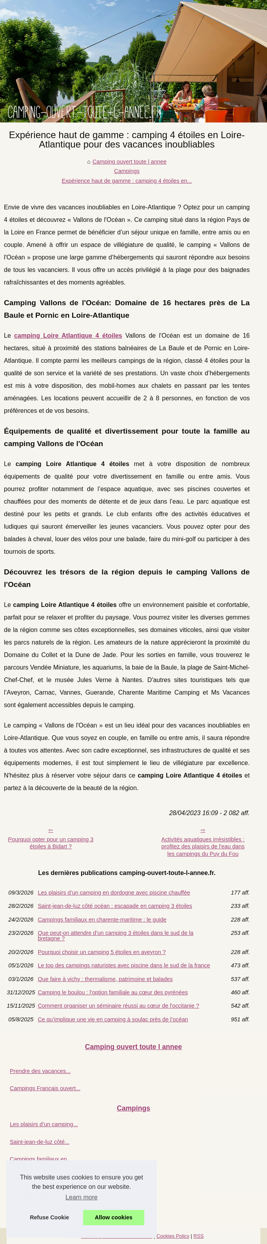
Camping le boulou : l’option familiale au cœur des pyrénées (112, 992)
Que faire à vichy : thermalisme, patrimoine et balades (105, 979)
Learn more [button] (81, 1197)
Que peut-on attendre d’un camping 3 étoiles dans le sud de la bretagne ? (115, 936)
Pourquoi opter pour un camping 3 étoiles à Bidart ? (51, 843)
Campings (127, 171)
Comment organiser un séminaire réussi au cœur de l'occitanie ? (118, 1005)
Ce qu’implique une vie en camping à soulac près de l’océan (113, 1019)
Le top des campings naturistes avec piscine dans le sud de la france (124, 965)
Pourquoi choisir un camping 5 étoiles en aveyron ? (101, 952)
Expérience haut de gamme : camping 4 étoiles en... (127, 181)
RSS (198, 1236)
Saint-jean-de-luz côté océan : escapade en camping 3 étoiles (115, 906)
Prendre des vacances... (40, 1071)
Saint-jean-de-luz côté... (39, 1142)
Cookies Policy (172, 1236)
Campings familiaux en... (41, 1159)
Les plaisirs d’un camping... (44, 1124)
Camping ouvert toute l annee (130, 161)
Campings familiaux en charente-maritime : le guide (102, 919)
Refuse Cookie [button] (49, 1217)
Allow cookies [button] (114, 1217)
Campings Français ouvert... (45, 1088)
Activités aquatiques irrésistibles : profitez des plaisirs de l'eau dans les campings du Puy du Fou (202, 846)
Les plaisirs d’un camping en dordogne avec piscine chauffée (114, 892)
